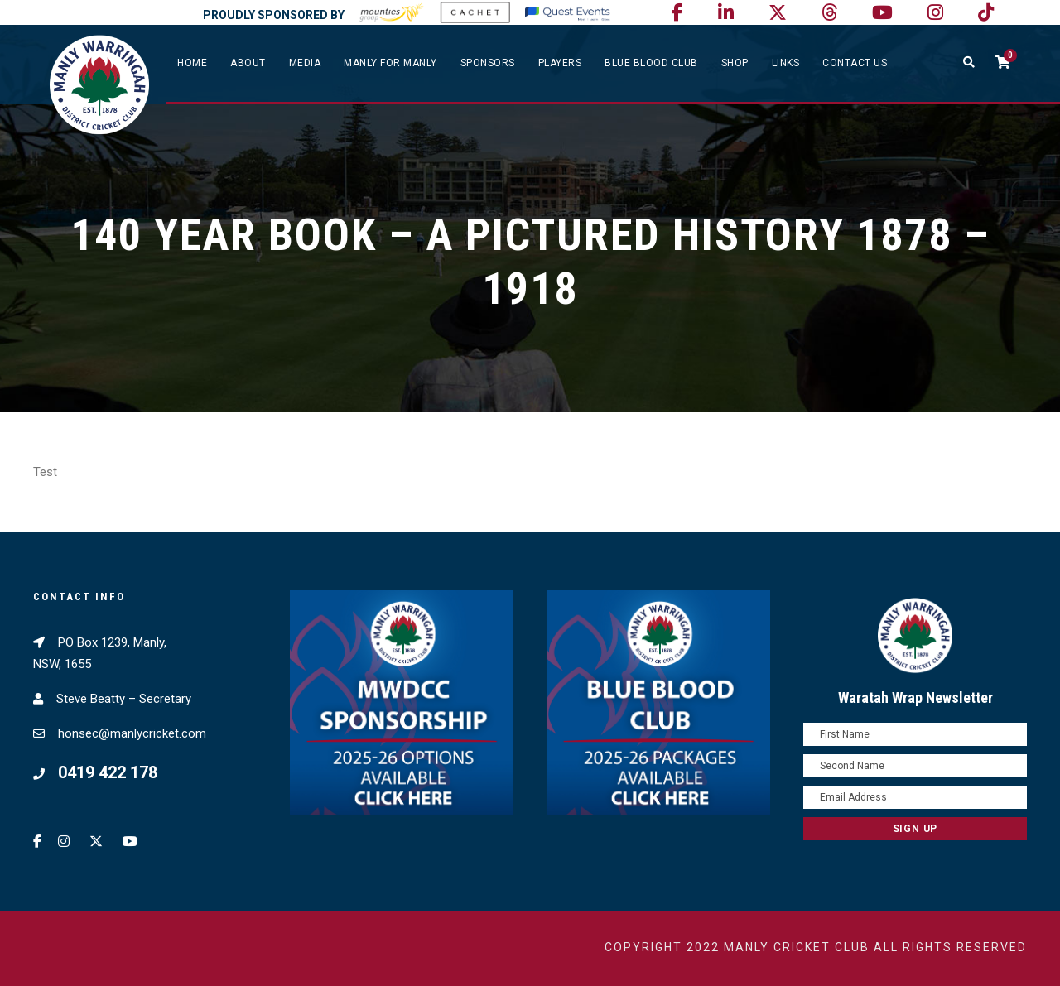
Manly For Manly (390, 63)
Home (192, 63)
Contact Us (854, 63)
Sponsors (487, 63)
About (248, 63)
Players (560, 63)
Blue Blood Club (651, 63)
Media (305, 63)
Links (786, 63)
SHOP (735, 63)
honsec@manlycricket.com (132, 733)
